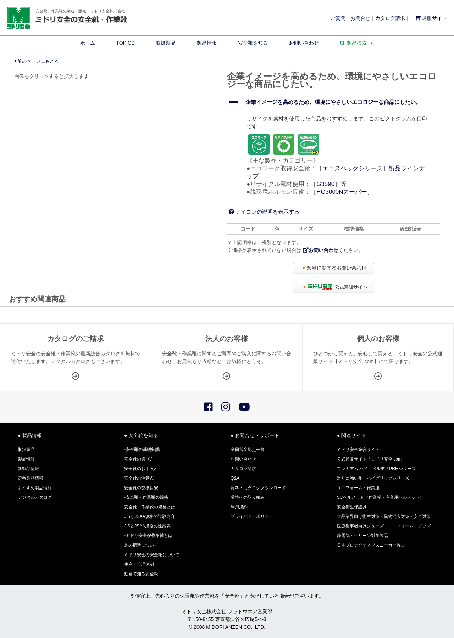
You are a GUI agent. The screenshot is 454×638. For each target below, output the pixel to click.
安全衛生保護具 (352, 506)
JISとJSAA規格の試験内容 (149, 516)
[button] (333, 102)
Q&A (235, 478)
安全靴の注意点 (139, 478)
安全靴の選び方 (139, 459)
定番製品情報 (30, 478)
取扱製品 (166, 43)
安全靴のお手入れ (141, 468)
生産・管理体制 (139, 564)
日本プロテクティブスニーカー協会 (371, 545)
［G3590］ (325, 184)
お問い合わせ (304, 43)
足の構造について (141, 545)
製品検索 (360, 43)
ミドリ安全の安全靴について (151, 554)
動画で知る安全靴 (141, 573)
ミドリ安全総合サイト (358, 449)
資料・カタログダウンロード (258, 487)
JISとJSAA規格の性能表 (147, 526)
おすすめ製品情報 (35, 487)
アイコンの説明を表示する (264, 212)
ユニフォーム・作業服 (358, 487)
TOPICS (125, 43)
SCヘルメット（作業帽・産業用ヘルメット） (380, 497)
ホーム (87, 43)
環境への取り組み (248, 497)
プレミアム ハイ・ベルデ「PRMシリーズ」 (378, 468)
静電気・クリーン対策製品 (362, 535)
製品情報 (207, 43)
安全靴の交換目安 (141, 487)
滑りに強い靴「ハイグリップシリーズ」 (375, 478)
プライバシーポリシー (252, 516)
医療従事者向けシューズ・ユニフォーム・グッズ (384, 526)
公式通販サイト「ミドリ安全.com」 (371, 459)
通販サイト (431, 18)
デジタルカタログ (35, 497)
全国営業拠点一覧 (248, 449)
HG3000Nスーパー (341, 191)
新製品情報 (28, 468)
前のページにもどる (36, 61)
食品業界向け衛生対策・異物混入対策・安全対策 (384, 516)
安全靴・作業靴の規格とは (149, 506)
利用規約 (239, 506)
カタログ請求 (390, 18)
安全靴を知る (253, 43)
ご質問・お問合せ (350, 18)
